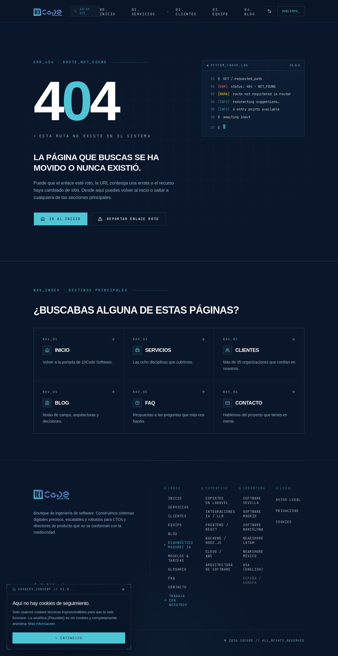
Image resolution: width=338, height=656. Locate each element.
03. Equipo (220, 11)
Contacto (175, 587)
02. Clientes (186, 11)
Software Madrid (250, 513)
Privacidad (287, 511)
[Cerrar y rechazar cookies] (123, 589)
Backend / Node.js (213, 540)
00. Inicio (107, 11)
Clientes (175, 516)
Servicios (176, 507)
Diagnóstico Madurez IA (178, 545)
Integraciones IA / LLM (215, 513)
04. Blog (249, 11)
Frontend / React (214, 527)
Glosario (175, 569)
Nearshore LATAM (251, 540)
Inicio (173, 498)
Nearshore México (251, 553)
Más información (41, 624)
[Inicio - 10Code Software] (48, 11)
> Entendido (69, 638)
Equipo (173, 525)
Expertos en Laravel (214, 500)
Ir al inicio (61, 219)
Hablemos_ (291, 11)
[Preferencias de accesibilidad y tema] (269, 11)
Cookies (284, 522)
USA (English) (251, 567)
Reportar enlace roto (128, 219)
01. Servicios (150, 11)
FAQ (169, 578)
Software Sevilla (250, 500)
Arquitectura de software (215, 567)
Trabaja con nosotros (175, 600)
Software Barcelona (251, 527)
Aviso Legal (288, 500)
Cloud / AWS (211, 553)
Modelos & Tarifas (176, 558)
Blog (170, 534)
